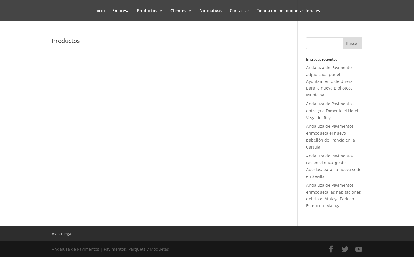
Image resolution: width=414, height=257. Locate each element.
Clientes (178, 11)
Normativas (211, 11)
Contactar (239, 11)
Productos (147, 11)
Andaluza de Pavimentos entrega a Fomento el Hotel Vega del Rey (332, 110)
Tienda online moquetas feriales (288, 11)
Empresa (120, 11)
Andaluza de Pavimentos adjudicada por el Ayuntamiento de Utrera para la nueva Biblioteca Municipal (330, 81)
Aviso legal (62, 233)
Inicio (99, 11)
